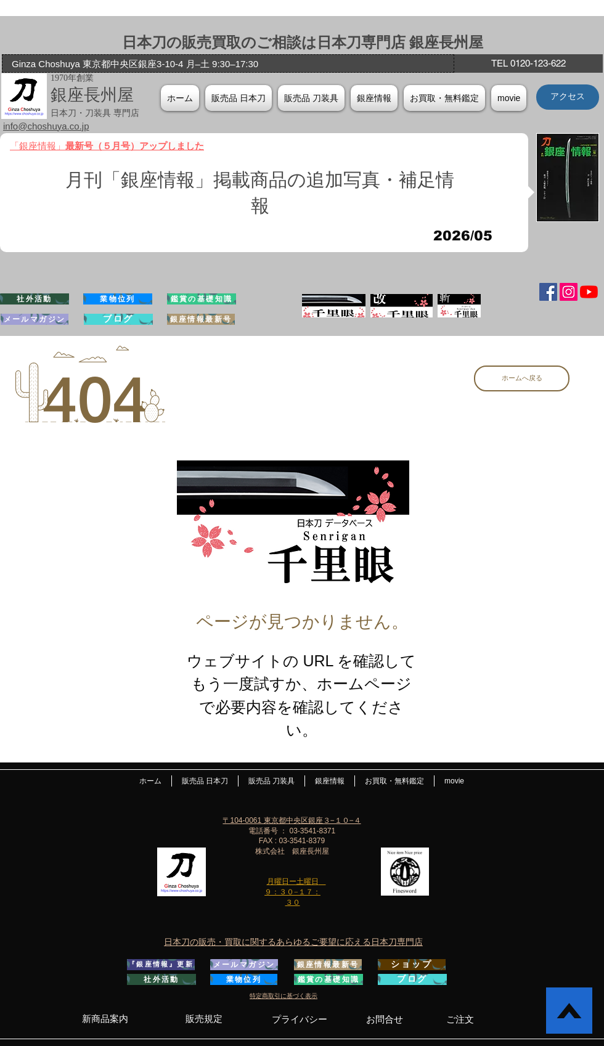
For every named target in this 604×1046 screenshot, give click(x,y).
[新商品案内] (105, 1019)
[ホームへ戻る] (521, 378)
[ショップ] (412, 964)
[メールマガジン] (34, 319)
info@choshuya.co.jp (46, 126)
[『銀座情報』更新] (161, 964)
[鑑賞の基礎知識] (201, 298)
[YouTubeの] (589, 292)
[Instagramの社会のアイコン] (568, 292)
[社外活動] (34, 298)
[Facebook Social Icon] (548, 292)
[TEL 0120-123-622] (528, 63)
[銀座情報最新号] (201, 319)
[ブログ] (118, 319)
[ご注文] (460, 1019)
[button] (374, 98)
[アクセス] (567, 97)
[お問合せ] (384, 1019)
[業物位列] (117, 298)
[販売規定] (203, 1019)
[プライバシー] (299, 1019)
